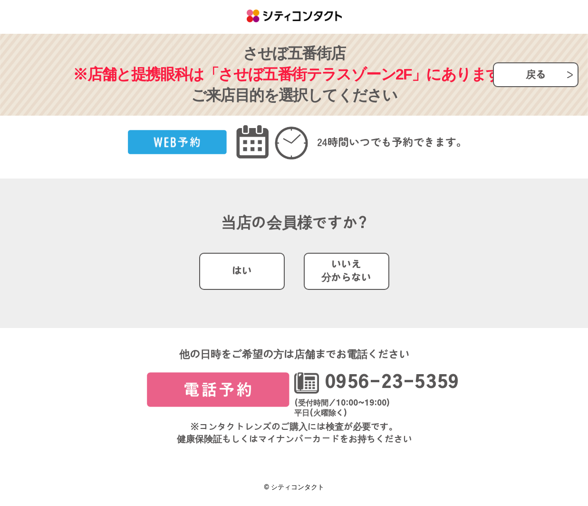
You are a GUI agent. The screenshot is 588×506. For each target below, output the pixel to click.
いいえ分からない (346, 271)
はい (242, 271)
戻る (536, 75)
